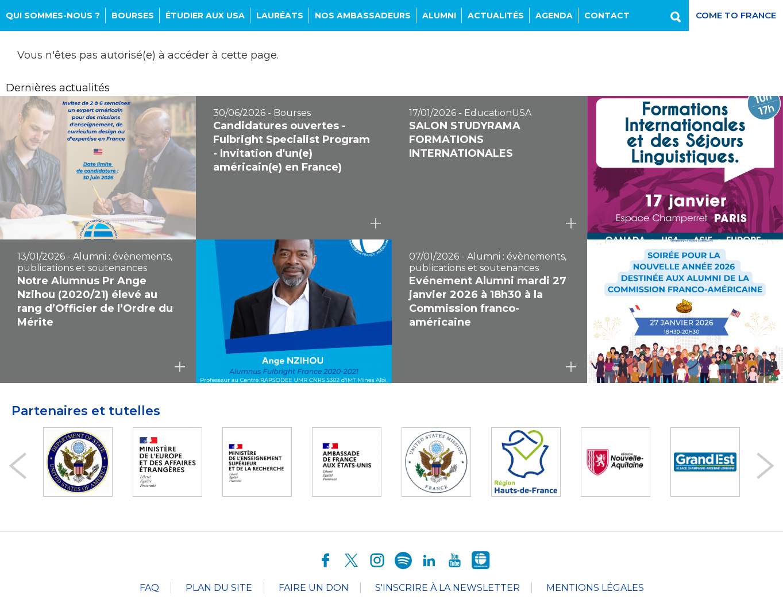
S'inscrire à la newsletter (447, 587)
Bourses (132, 15)
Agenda (554, 15)
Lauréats (279, 15)
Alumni (439, 15)
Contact (607, 15)
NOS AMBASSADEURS (363, 15)
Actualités (496, 15)
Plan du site (219, 587)
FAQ (149, 587)
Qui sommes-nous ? (53, 15)
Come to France (736, 15)
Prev (17, 466)
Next (765, 466)
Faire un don (314, 587)
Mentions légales (595, 587)
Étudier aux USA (205, 15)
